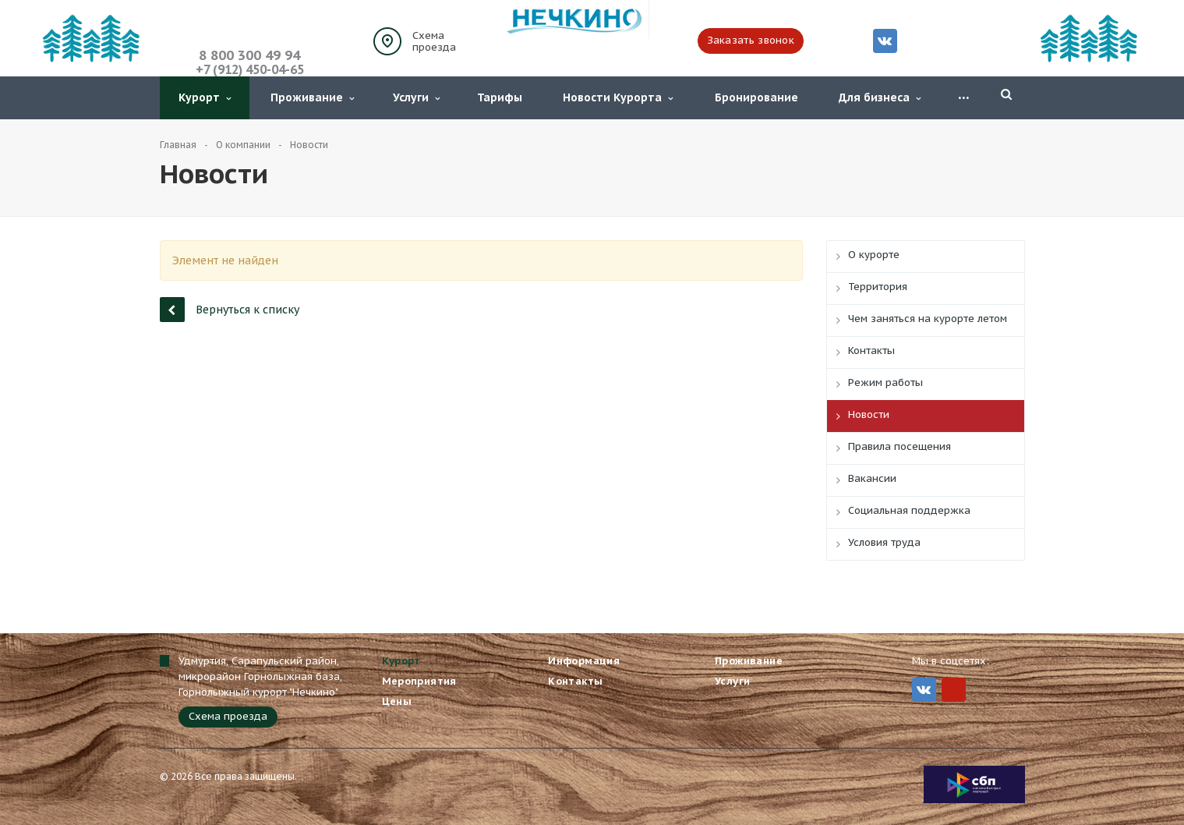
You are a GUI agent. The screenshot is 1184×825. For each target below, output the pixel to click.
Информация (584, 660)
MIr (954, 690)
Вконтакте (885, 40)
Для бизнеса (880, 97)
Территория (877, 286)
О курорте (873, 254)
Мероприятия (419, 681)
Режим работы (885, 382)
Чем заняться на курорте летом (927, 318)
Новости (868, 414)
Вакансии (872, 478)
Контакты (871, 350)
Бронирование (756, 97)
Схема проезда (434, 41)
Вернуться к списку (229, 309)
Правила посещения (899, 446)
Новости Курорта (618, 97)
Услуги (416, 97)
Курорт (204, 97)
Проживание (312, 97)
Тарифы (499, 97)
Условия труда (884, 542)
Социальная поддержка (909, 510)
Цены (397, 701)
